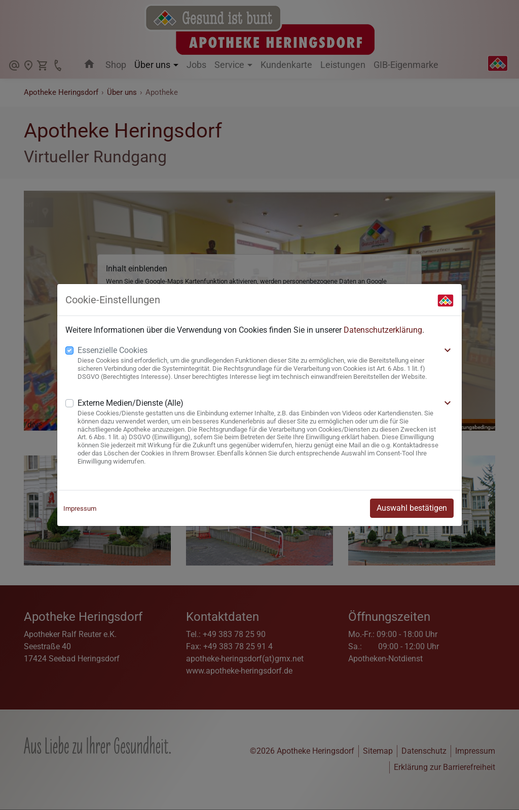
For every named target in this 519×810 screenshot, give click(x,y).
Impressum (79, 508)
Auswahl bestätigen (412, 508)
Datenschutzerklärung (383, 330)
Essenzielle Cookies (112, 350)
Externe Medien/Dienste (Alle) (130, 403)
